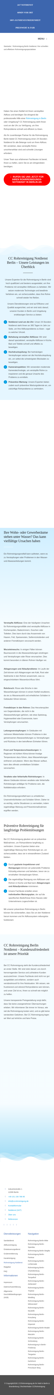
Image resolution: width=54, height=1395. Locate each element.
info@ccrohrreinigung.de (18, 1201)
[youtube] (13, 1225)
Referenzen (13, 1219)
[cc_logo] (22, 1176)
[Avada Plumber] (15, 37)
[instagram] (10, 1225)
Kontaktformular (14, 1206)
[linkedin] (16, 1225)
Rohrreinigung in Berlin (35, 118)
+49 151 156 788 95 (16, 1197)
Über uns (12, 1215)
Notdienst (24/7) (14, 1210)
